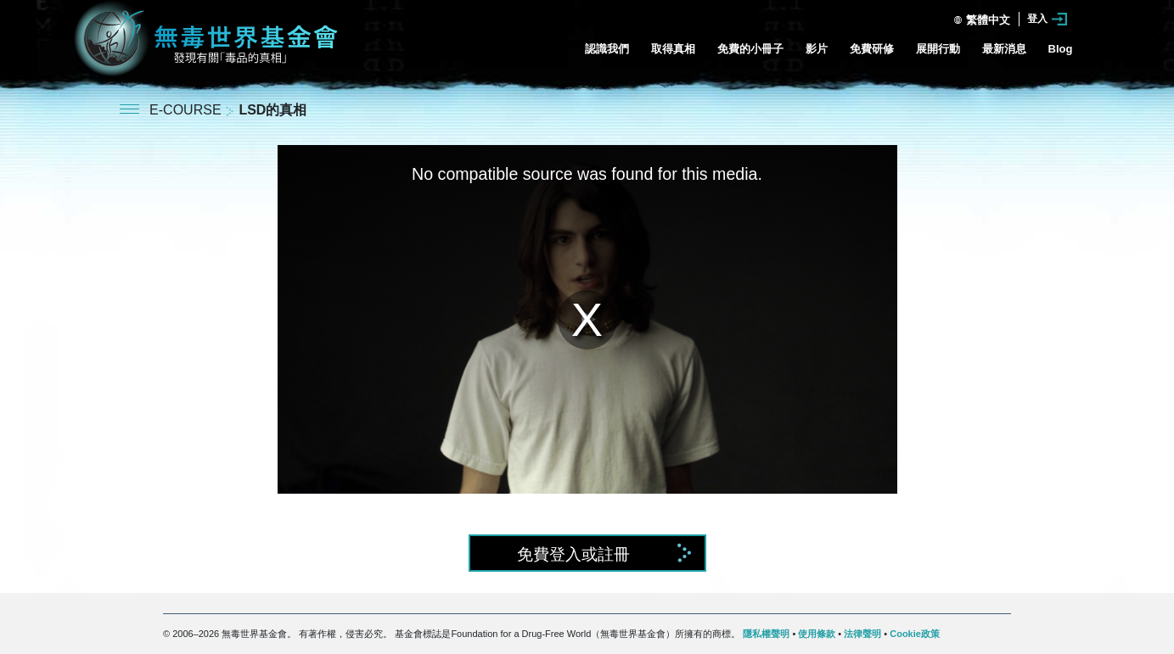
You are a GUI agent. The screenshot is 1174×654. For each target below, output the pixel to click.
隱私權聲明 (766, 634)
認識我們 (607, 48)
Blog (1060, 48)
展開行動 (938, 48)
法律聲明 (862, 634)
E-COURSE (187, 110)
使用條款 (816, 634)
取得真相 (673, 48)
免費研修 (872, 48)
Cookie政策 (915, 634)
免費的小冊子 (750, 48)
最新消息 (1004, 48)
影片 (817, 48)
